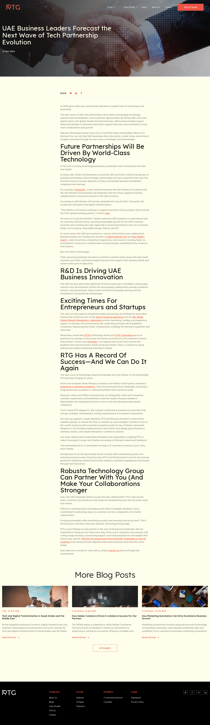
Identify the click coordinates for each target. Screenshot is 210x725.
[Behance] (199, 692)
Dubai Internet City (117, 236)
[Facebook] (192, 692)
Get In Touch (190, 7)
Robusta (80, 697)
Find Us (52, 710)
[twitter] (71, 93)
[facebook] (81, 93)
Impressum (136, 697)
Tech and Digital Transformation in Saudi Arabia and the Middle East (33, 617)
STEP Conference (124, 335)
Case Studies (130, 7)
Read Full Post (10, 637)
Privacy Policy (137, 702)
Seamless (92, 341)
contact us (114, 550)
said (107, 213)
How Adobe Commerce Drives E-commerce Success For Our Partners (104, 617)
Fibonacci (80, 706)
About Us (156, 7)
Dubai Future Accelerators (110, 317)
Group (111, 7)
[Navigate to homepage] (13, 7)
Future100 (80, 189)
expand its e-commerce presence (77, 386)
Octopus (80, 702)
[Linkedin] (206, 692)
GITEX (87, 335)
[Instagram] (185, 692)
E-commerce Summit (113, 697)
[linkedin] (76, 93)
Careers (168, 7)
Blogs (144, 7)
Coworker (108, 702)
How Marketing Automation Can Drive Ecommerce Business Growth (174, 617)
